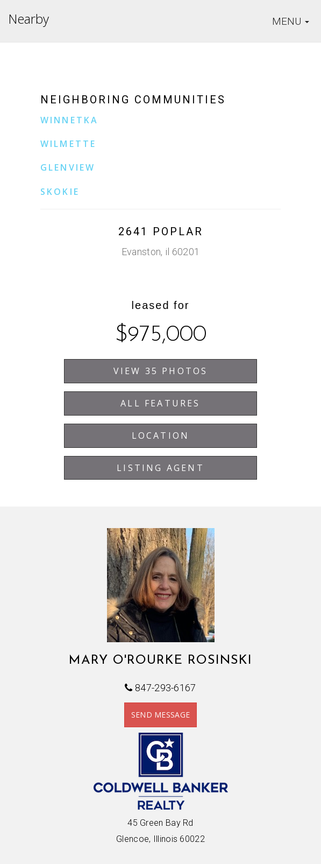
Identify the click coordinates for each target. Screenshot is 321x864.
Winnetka (69, 120)
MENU (292, 22)
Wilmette (68, 144)
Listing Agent (160, 468)
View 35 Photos (160, 371)
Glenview (68, 167)
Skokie (60, 192)
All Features (160, 403)
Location (161, 435)
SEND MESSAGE (160, 715)
